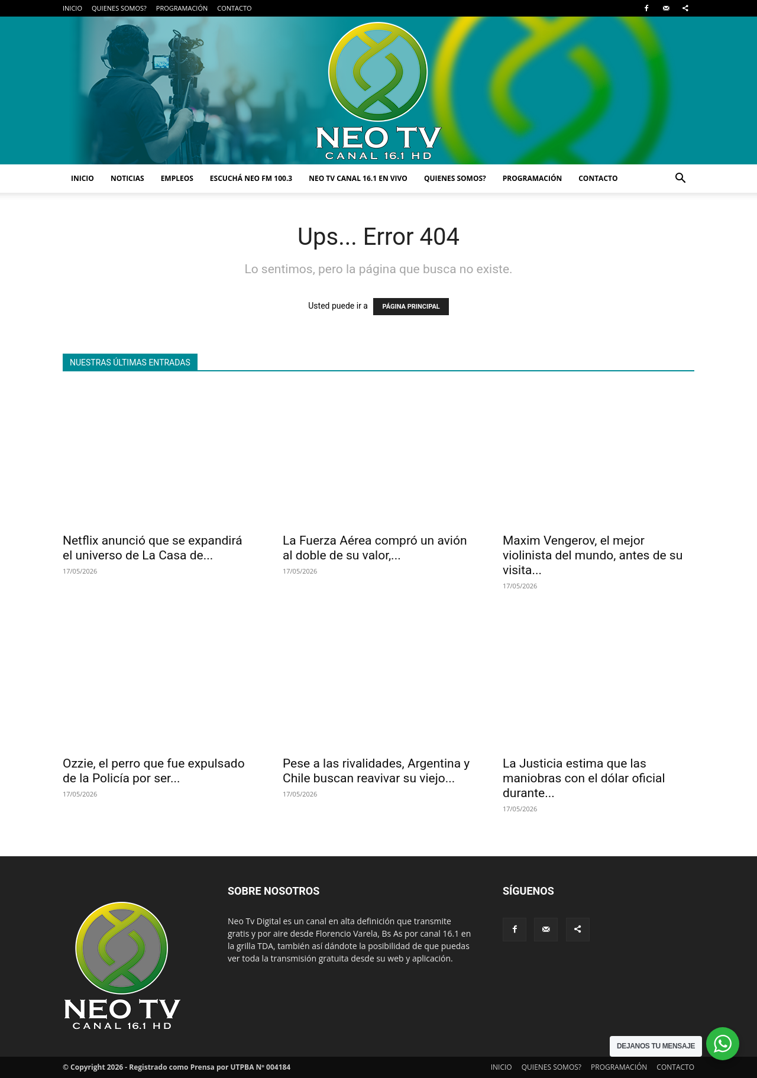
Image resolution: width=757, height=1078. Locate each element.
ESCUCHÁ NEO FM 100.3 (251, 178)
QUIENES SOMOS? (119, 8)
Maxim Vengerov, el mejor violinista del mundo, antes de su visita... (592, 555)
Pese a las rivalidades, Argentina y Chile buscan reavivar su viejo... (376, 770)
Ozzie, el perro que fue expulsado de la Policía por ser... (154, 770)
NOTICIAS (127, 178)
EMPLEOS (177, 178)
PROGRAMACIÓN (182, 8)
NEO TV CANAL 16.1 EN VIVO (358, 178)
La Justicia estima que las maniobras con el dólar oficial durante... (584, 778)
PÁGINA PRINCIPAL (410, 306)
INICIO (72, 8)
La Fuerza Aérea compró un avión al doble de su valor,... (375, 547)
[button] (680, 179)
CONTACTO (234, 8)
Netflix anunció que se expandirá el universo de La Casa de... (152, 547)
